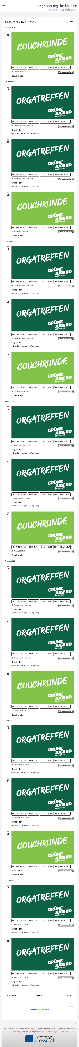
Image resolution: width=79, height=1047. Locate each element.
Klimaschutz (46, 68)
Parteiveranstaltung (66, 72)
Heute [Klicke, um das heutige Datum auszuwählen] (39, 995)
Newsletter (64, 1031)
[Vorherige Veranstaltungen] (10, 995)
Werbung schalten (20, 1031)
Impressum (9, 1028)
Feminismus (33, 68)
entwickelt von (62, 9)
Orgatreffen (16, 130)
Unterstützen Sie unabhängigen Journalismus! (56, 1028)
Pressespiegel (52, 1031)
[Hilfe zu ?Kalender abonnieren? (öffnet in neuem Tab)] (71, 1004)
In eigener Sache (37, 1031)
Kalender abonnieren (38, 1009)
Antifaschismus (19, 68)
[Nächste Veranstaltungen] (70, 995)
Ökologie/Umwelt (62, 68)
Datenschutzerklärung (25, 1028)
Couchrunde (17, 76)
